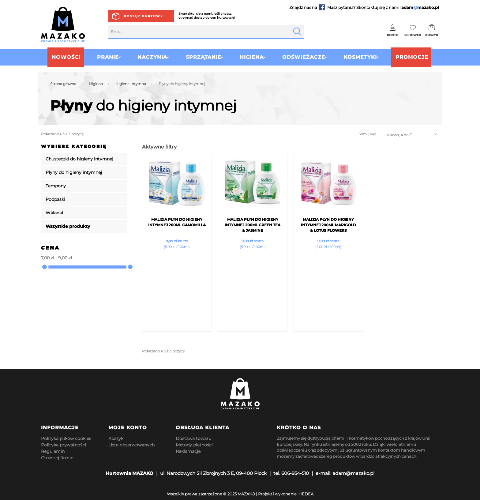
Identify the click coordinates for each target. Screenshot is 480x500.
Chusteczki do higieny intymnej (79, 159)
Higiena (252, 57)
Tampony (56, 186)
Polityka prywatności (63, 445)
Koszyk (115, 438)
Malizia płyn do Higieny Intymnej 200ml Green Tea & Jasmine (252, 225)
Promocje (423, 57)
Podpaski (55, 199)
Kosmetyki (368, 57)
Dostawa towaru (193, 438)
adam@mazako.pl (353, 473)
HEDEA (305, 493)
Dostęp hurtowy (143, 16)
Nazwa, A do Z (399, 135)
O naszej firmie (57, 458)
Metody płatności (194, 445)
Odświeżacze (307, 57)
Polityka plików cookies (66, 438)
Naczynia (144, 57)
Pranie (96, 57)
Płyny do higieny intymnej (74, 172)
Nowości (54, 57)
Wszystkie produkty (68, 226)
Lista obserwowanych (131, 445)
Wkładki (54, 213)
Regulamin (53, 451)
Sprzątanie (199, 57)
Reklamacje (188, 451)
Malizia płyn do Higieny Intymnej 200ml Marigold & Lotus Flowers (328, 225)
